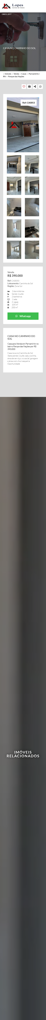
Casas (23, 74)
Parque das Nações (16, 76)
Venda (16, 74)
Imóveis (8, 74)
